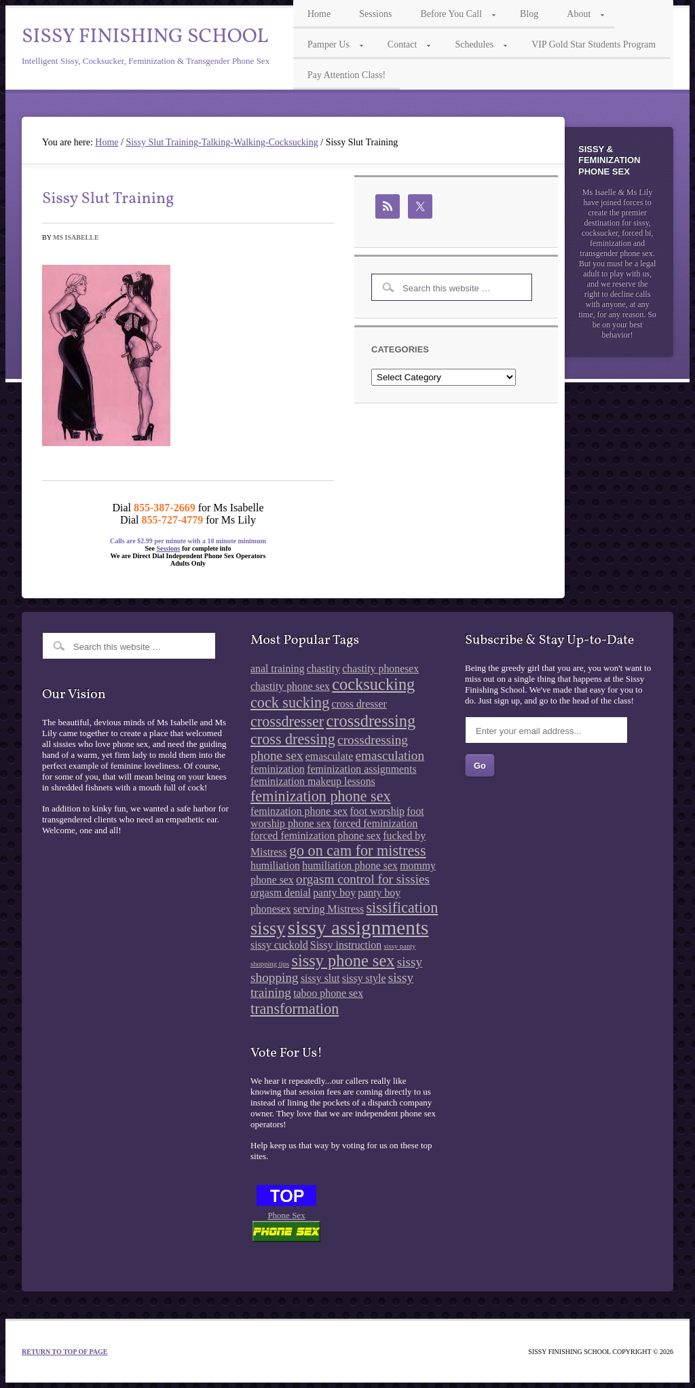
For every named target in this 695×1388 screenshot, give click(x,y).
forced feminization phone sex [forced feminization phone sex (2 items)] (315, 835)
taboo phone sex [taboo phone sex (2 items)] (328, 993)
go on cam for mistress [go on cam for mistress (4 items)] (357, 850)
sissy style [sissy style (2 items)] (364, 978)
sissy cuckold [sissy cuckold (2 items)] (279, 945)
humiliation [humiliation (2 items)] (275, 865)
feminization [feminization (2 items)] (277, 769)
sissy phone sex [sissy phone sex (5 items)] (342, 960)
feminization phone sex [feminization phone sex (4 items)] (320, 796)
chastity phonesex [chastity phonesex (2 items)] (380, 668)
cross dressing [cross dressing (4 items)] (292, 739)
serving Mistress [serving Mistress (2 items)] (328, 909)
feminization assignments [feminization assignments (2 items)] (361, 769)
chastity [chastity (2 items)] (323, 668)
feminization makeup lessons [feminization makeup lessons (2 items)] (312, 781)
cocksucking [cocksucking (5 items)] (373, 684)
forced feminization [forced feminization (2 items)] (375, 823)
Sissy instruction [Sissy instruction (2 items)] (345, 945)
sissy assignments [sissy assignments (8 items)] (358, 927)
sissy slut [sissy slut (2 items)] (320, 978)
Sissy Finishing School (145, 36)
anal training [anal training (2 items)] (277, 668)
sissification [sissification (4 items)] (402, 907)
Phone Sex (286, 1215)
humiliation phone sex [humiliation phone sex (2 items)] (350, 865)
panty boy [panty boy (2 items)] (334, 892)
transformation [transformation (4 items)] (294, 1008)
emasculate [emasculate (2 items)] (329, 756)
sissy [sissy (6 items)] (267, 928)
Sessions (168, 548)
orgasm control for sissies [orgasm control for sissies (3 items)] (363, 879)
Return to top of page (65, 1351)
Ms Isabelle (76, 237)
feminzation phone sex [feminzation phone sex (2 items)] (299, 811)
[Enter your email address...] (546, 730)
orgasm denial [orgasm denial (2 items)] (280, 892)
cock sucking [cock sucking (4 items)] (289, 702)
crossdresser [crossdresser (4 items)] (287, 721)
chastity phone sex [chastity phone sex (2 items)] (290, 686)
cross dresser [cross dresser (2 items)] (358, 704)
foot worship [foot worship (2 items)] (377, 811)
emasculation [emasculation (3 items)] (389, 755)
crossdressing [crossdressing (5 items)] (370, 721)
